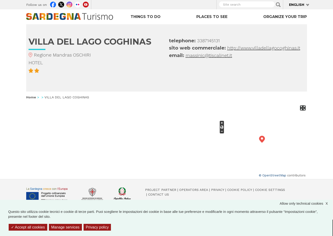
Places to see (211, 16)
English (296, 5)
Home (31, 97)
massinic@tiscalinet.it (209, 55)
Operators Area (193, 190)
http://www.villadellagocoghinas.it (263, 48)
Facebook (53, 4)
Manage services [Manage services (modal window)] (65, 227)
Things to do (146, 16)
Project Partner (160, 190)
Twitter (61, 4)
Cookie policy (239, 190)
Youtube (86, 4)
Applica (278, 5)
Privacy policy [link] (97, 227)
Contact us (158, 194)
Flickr (78, 4)
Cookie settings (270, 190)
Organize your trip (285, 16)
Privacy (217, 190)
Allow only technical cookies (306, 203)
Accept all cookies (28, 227)
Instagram (69, 4)
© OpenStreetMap (272, 175)
